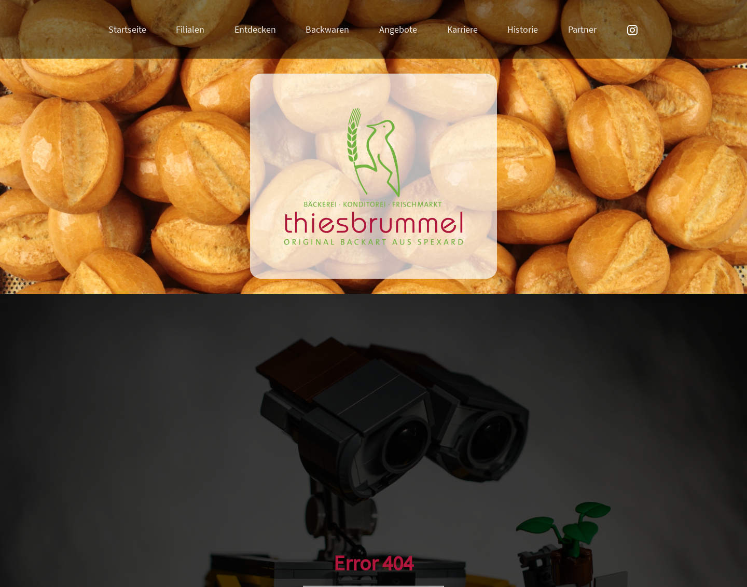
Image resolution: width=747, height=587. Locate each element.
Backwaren (327, 29)
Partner (582, 29)
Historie (522, 29)
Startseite (127, 29)
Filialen (190, 29)
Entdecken (255, 29)
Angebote (398, 29)
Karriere (462, 29)
